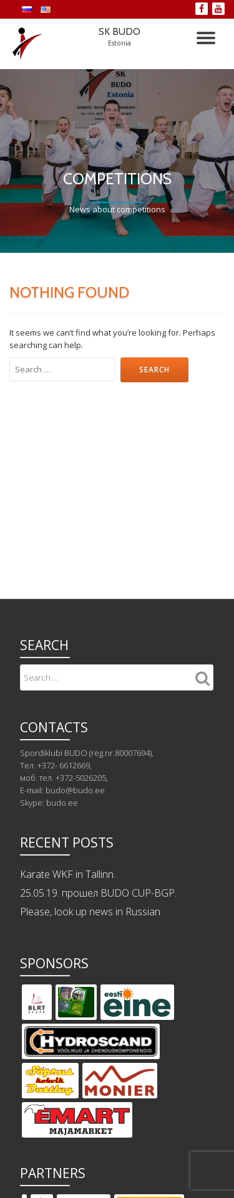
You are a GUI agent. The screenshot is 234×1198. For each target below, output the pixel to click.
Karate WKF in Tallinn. (67, 874)
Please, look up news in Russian (90, 911)
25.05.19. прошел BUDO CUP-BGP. (98, 893)
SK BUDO (119, 31)
